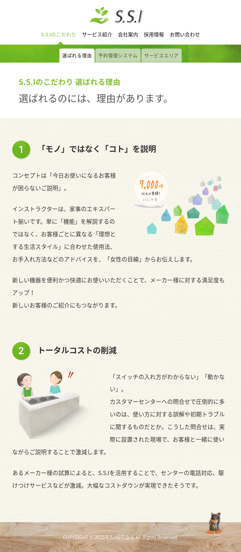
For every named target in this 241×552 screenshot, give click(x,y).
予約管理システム (118, 55)
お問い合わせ (185, 34)
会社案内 (128, 34)
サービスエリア (161, 55)
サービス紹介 (97, 34)
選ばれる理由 (77, 55)
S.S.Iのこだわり (58, 34)
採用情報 (154, 34)
